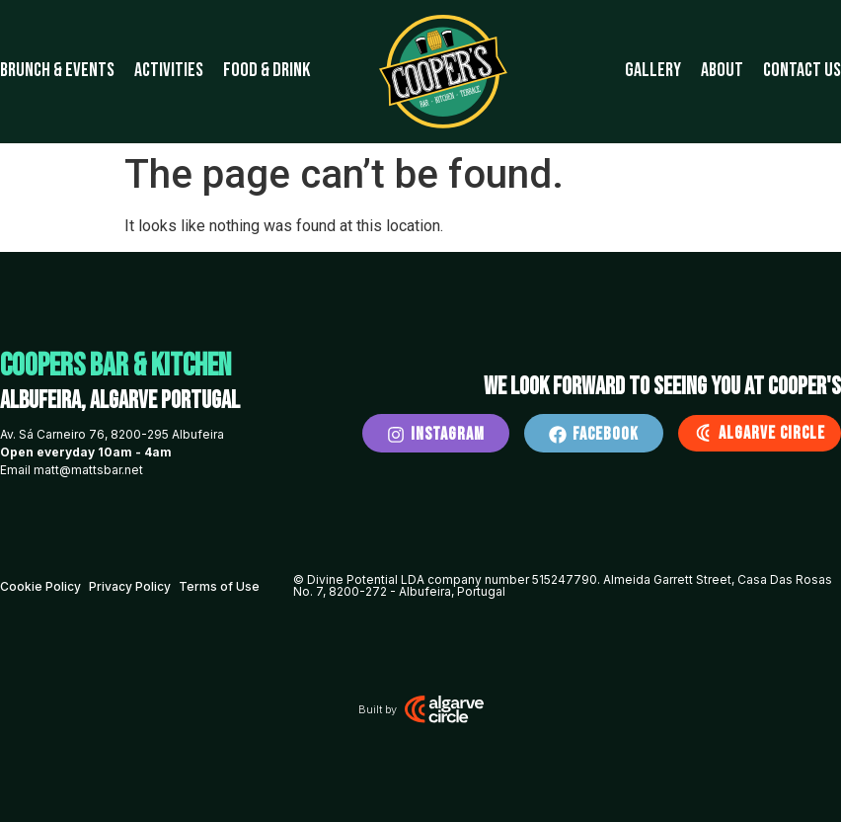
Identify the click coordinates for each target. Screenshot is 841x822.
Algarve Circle (772, 433)
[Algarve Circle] (703, 433)
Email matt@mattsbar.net (71, 469)
